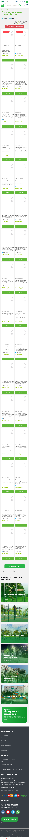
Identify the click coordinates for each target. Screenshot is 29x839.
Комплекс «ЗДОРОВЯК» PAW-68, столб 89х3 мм (21, 447)
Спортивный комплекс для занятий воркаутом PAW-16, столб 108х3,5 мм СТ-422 (21, 415)
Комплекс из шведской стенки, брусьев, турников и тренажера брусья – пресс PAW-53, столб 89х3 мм (8, 249)
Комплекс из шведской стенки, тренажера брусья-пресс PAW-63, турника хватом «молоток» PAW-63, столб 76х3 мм (8, 83)
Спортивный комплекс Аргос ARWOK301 (21, 48)
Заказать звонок (10, 819)
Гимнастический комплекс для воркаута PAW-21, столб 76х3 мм (8, 481)
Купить (8, 60)
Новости (3, 740)
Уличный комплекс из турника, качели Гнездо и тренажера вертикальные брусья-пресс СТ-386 (8, 548)
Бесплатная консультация (8, 759)
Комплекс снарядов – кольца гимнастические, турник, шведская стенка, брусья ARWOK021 (8, 448)
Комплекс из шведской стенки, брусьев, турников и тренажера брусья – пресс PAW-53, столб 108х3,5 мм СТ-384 (21, 348)
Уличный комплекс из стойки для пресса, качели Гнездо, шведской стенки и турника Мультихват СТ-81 (7, 49)
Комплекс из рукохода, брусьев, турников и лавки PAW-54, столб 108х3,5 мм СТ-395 (21, 514)
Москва (8, 823)
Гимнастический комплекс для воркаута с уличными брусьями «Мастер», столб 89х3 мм (8, 514)
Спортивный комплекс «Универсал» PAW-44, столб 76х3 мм (21, 182)
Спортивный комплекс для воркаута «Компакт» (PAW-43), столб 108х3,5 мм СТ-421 (21, 481)
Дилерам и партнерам (7, 745)
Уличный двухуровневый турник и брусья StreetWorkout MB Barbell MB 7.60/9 (7, 149)
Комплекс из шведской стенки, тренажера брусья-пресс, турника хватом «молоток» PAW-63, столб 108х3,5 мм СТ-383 (8, 116)
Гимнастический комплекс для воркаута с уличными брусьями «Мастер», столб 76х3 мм (8, 415)
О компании (4, 735)
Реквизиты (4, 750)
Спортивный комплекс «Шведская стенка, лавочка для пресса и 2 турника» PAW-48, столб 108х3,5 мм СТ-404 (8, 182)
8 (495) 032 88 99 (20, 1)
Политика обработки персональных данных (13, 832)
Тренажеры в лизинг (7, 764)
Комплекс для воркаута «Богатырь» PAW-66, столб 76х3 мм (21, 547)
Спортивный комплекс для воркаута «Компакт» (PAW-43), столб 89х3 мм (8, 381)
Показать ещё (14, 566)
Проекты (3, 743)
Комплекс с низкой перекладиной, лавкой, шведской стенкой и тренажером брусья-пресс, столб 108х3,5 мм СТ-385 (21, 382)
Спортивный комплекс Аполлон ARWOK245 (7, 314)
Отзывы (3, 738)
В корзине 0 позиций (14, 838)
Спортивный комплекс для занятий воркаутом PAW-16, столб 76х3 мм (21, 215)
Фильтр (14, 18)
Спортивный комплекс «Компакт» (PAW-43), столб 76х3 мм (7, 348)
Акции (3, 748)
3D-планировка (5, 762)
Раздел (6, 18)
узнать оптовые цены (16, 26)
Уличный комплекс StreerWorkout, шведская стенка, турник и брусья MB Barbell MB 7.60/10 (20, 315)
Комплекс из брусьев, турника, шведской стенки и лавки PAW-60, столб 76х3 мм (21, 116)
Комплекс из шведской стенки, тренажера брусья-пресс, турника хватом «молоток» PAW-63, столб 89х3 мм (21, 83)
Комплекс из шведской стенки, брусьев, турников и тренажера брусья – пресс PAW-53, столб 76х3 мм (21, 149)
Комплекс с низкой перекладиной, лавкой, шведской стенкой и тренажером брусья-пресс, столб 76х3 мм (8, 215)
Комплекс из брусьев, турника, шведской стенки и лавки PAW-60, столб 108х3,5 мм (21, 282)
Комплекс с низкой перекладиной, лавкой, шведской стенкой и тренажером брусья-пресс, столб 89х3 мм (8, 282)
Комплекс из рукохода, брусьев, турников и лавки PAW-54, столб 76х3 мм (21, 249)
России (19, 823)
